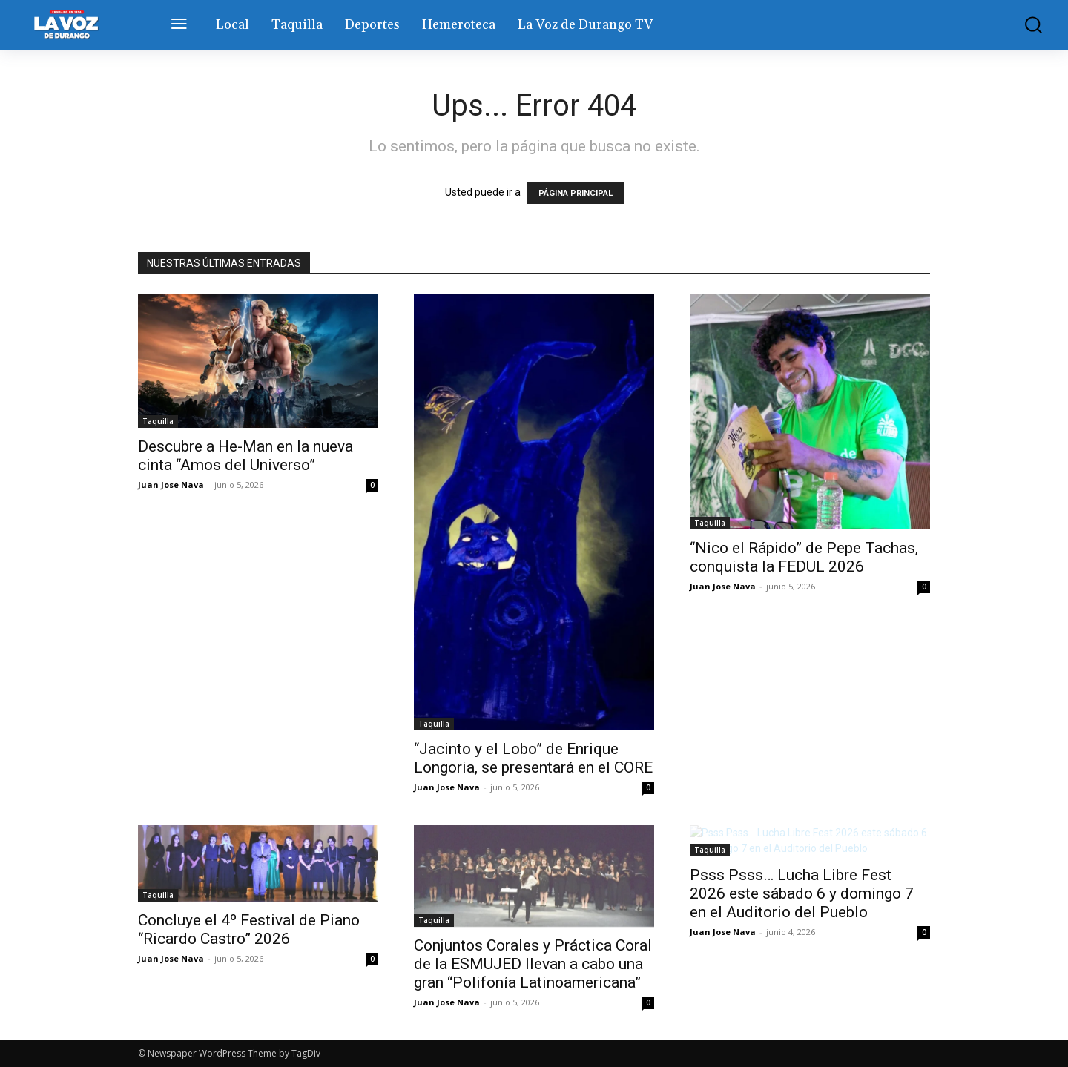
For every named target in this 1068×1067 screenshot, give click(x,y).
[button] (1022, 24)
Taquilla (158, 421)
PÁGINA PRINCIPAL (575, 193)
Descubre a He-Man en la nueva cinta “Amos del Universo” (245, 455)
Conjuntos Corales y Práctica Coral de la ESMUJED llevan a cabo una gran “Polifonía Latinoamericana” (533, 963)
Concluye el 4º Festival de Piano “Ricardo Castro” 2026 (249, 929)
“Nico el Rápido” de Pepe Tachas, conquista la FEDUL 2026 (804, 557)
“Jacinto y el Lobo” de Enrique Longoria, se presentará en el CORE (533, 758)
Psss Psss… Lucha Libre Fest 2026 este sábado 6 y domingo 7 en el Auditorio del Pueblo (802, 893)
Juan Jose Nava (171, 484)
